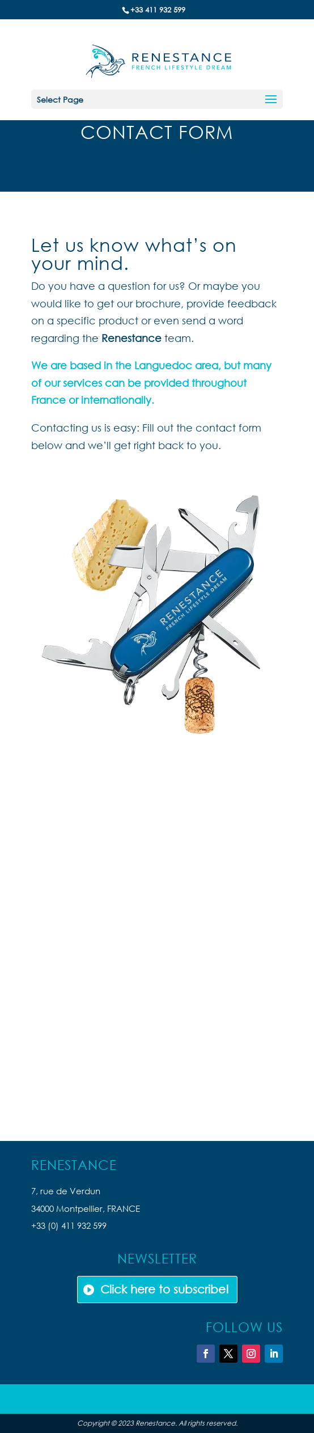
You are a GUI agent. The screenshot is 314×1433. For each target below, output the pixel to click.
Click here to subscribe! (164, 1289)
